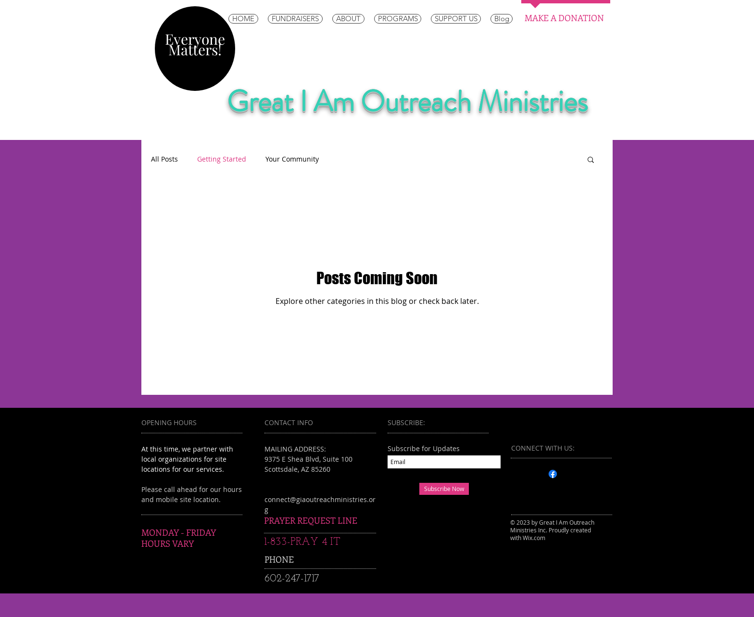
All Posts (164, 159)
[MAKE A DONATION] (564, 18)
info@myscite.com (297, 509)
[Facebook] (552, 473)
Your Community (292, 159)
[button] (590, 160)
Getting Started (221, 159)
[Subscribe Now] (444, 489)
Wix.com (534, 537)
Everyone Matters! (195, 44)
